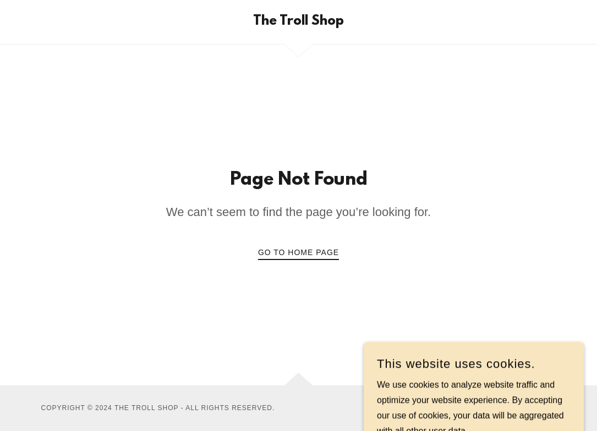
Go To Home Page (298, 252)
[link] (298, 21)
